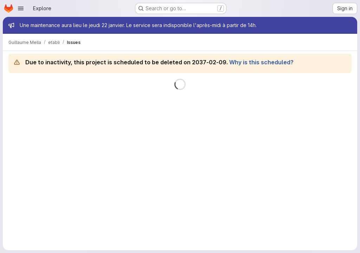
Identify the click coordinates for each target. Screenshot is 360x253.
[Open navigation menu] (20, 8)
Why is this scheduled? (261, 62)
